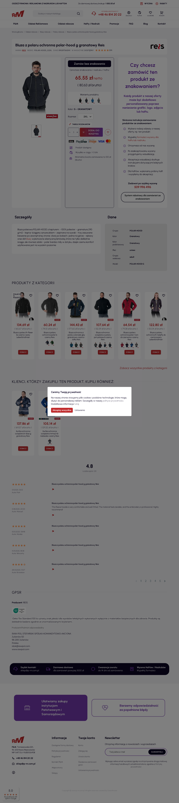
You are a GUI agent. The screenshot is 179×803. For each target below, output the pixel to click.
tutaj (76, 404)
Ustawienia (80, 410)
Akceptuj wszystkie (62, 410)
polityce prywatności (113, 400)
